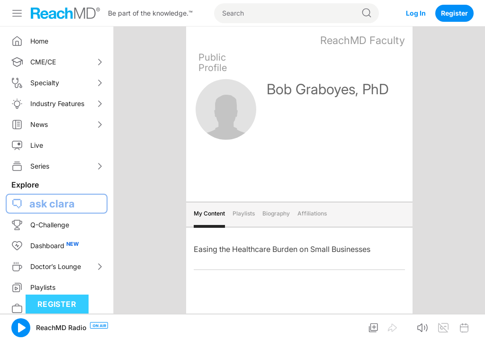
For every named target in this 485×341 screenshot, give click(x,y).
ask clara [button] (52, 203)
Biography (276, 213)
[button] (20, 327)
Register (454, 13)
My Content (209, 213)
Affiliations (312, 213)
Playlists (244, 213)
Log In (416, 13)
